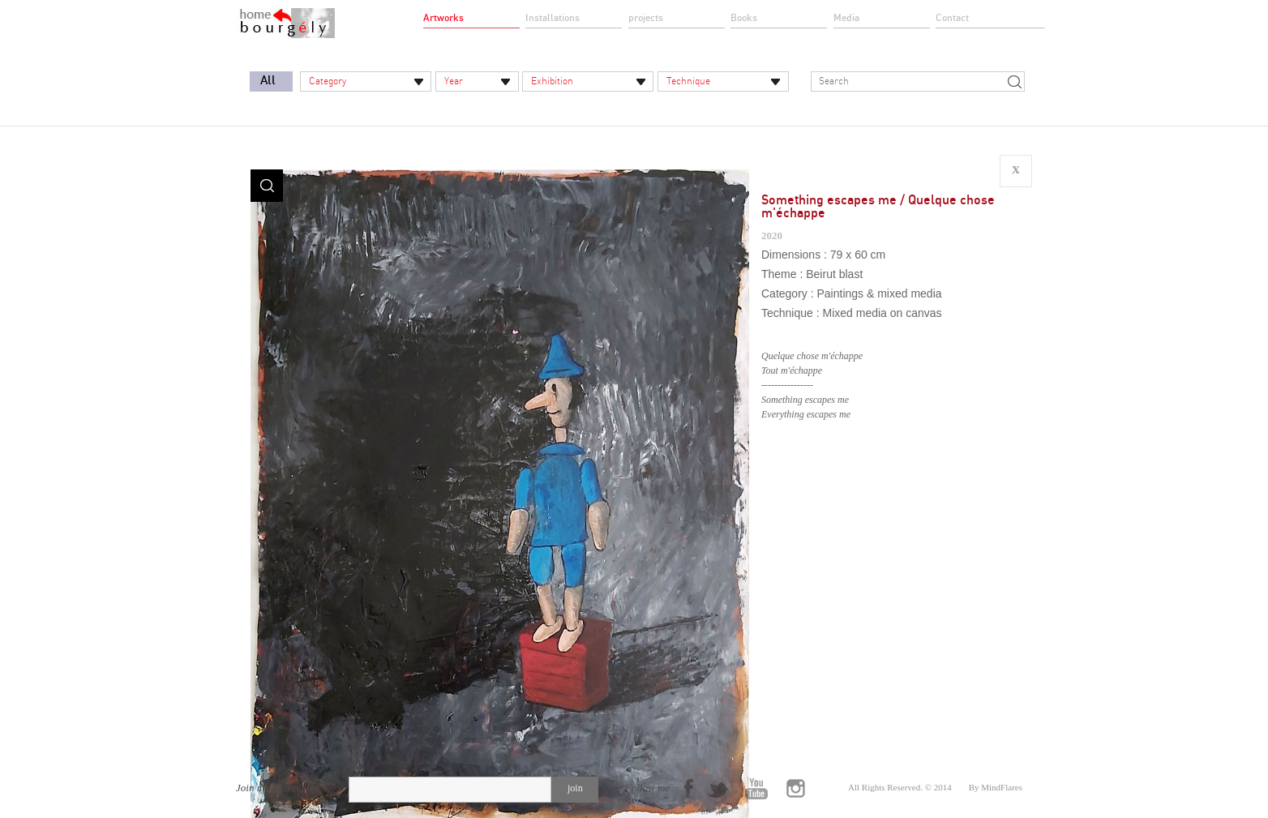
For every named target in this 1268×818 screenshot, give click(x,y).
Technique (688, 81)
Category (327, 81)
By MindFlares (995, 787)
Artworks (443, 18)
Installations (552, 18)
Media (846, 18)
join (575, 788)
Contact (952, 18)
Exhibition (552, 81)
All (268, 81)
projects (645, 18)
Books (743, 18)
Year (453, 81)
